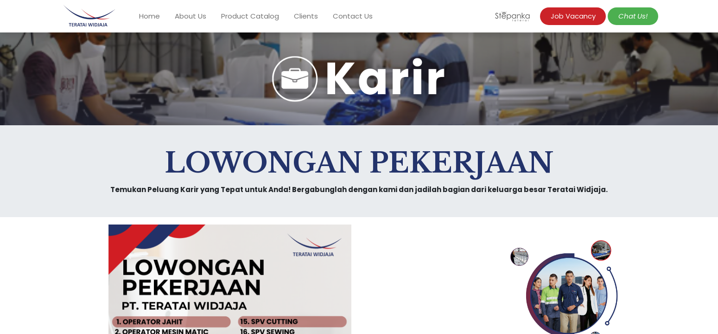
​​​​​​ (633, 16)
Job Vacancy (573, 16)
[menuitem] (149, 16)
